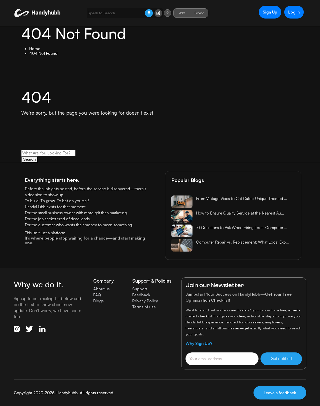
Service (197, 13)
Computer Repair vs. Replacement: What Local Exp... (242, 242)
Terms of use (144, 307)
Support (139, 289)
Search (29, 159)
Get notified (281, 358)
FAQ (97, 295)
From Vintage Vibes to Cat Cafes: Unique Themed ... (241, 198)
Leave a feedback (280, 392)
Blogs (98, 301)
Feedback (141, 295)
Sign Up (269, 12)
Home (34, 48)
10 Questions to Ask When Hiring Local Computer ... (241, 227)
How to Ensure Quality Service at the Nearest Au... (240, 213)
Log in (293, 12)
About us (101, 289)
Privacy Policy (145, 301)
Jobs (181, 13)
